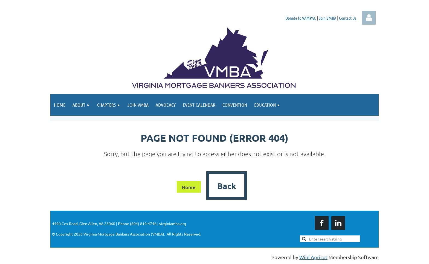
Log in (369, 18)
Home (189, 187)
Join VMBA (327, 18)
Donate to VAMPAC (300, 18)
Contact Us (347, 18)
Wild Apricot (313, 257)
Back (226, 186)
